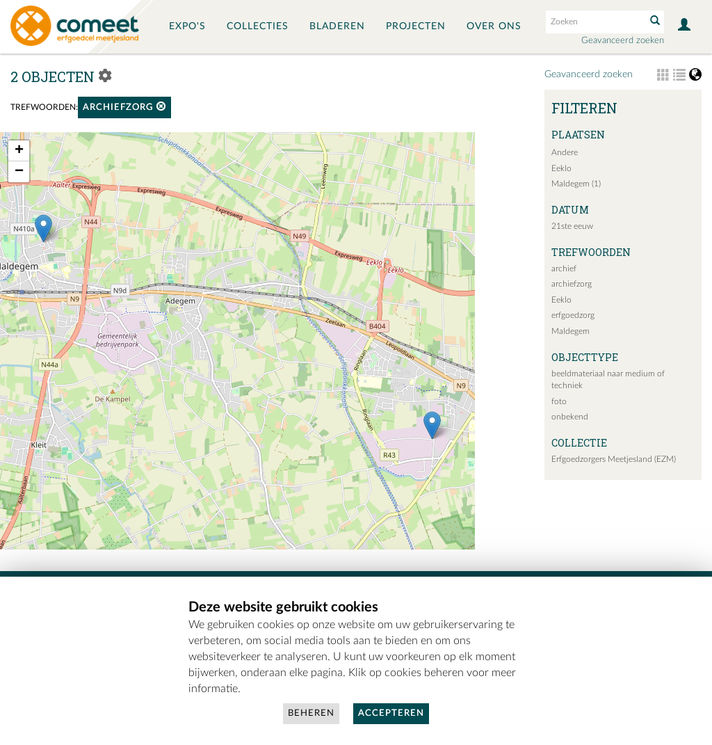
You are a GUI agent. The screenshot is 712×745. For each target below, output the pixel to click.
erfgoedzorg (572, 315)
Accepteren (391, 713)
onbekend (569, 416)
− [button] (19, 171)
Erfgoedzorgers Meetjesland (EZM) (613, 459)
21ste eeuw (572, 226)
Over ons (494, 26)
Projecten (416, 26)
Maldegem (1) (576, 183)
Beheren (311, 713)
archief (563, 268)
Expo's (187, 26)
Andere (564, 152)
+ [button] (19, 151)
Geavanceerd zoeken (622, 40)
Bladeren (337, 26)
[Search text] (594, 21)
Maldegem (570, 331)
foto (559, 401)
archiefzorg (124, 107)
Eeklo (561, 168)
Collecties (258, 26)
